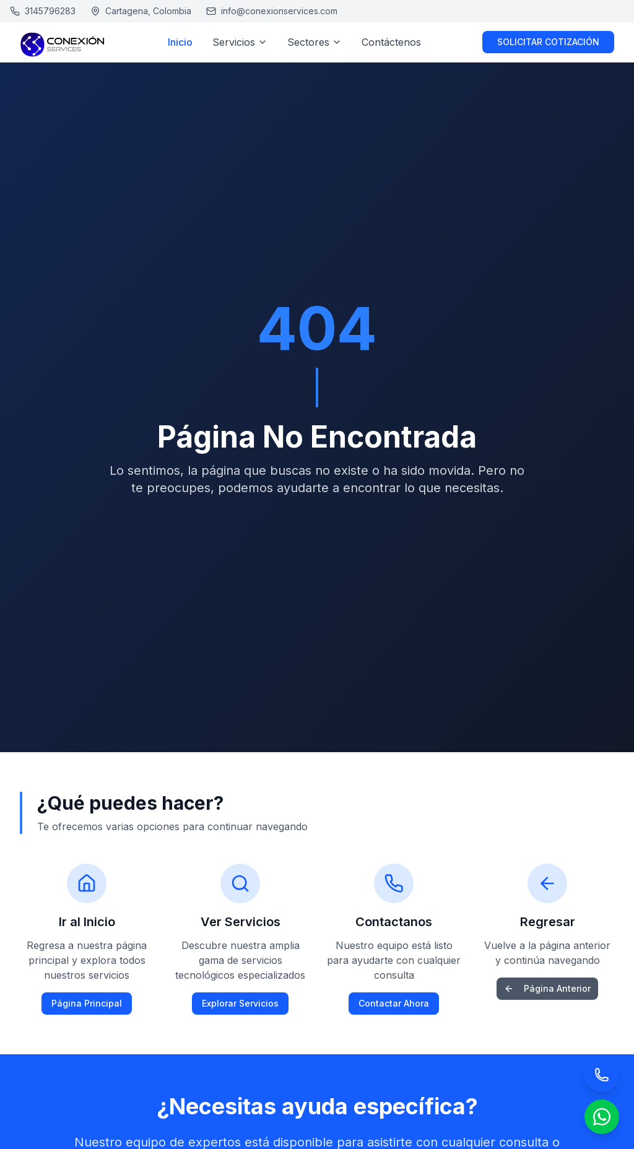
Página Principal (86, 1003)
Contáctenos (391, 42)
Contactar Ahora (393, 1003)
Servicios (239, 42)
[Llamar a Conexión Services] (43, 11)
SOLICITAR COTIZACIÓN (548, 42)
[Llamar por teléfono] (601, 1074)
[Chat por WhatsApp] (601, 1116)
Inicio (180, 42)
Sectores (314, 42)
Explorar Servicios (240, 1003)
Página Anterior (547, 988)
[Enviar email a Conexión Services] (271, 11)
